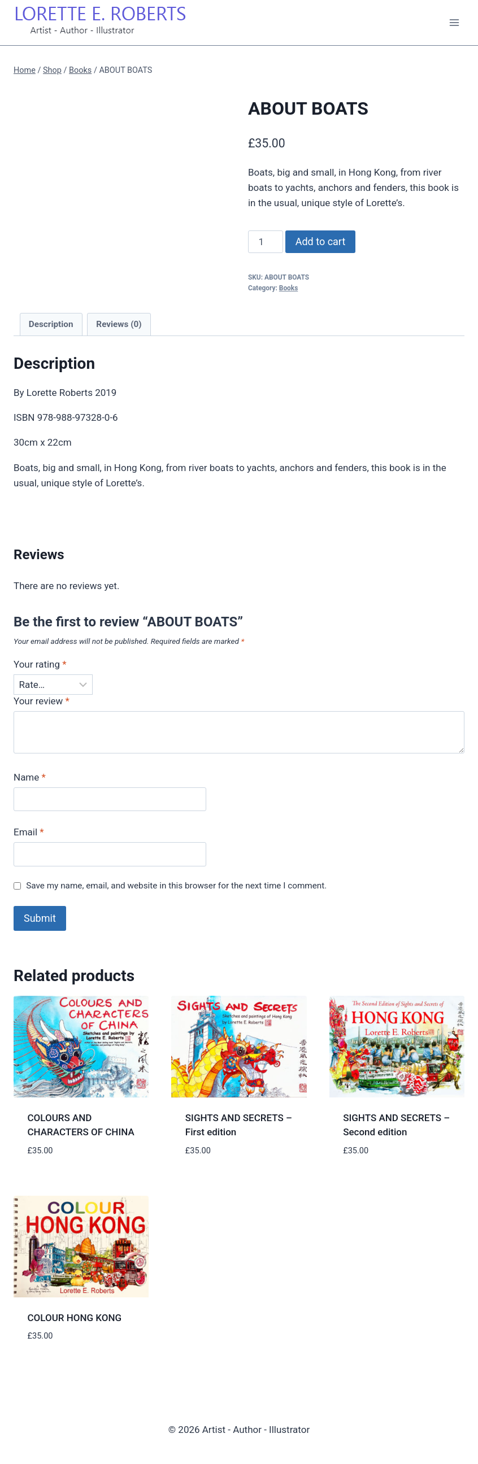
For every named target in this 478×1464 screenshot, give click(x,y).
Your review (41, 701)
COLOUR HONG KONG (75, 1317)
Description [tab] (51, 324)
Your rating (40, 664)
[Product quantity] (265, 241)
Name (30, 777)
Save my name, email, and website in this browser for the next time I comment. (176, 886)
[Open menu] (454, 22)
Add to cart (321, 241)
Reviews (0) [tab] (118, 324)
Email (29, 832)
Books (288, 288)
